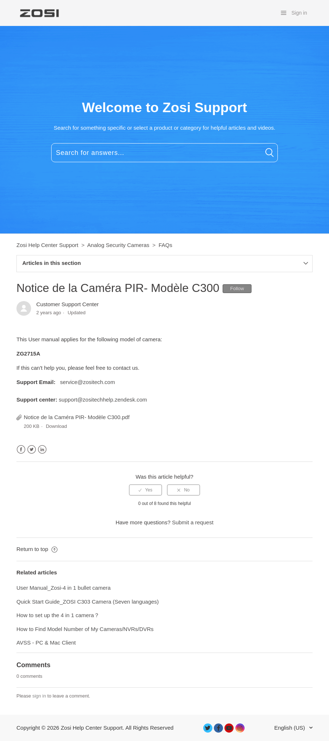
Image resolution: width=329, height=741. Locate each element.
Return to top (36, 549)
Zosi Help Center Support (47, 245)
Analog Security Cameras (118, 245)
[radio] (145, 489)
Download (56, 426)
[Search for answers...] (164, 152)
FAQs (166, 245)
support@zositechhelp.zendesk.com (103, 399)
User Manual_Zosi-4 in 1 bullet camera (63, 588)
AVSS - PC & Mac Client (46, 642)
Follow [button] (237, 288)
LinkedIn (42, 449)
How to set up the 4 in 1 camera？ (57, 615)
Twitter (31, 449)
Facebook (21, 449)
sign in (39, 696)
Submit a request (192, 522)
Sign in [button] (299, 13)
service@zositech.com (87, 382)
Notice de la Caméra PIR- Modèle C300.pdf (76, 417)
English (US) (290, 728)
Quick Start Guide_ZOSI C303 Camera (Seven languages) (87, 601)
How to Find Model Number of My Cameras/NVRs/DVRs (85, 629)
